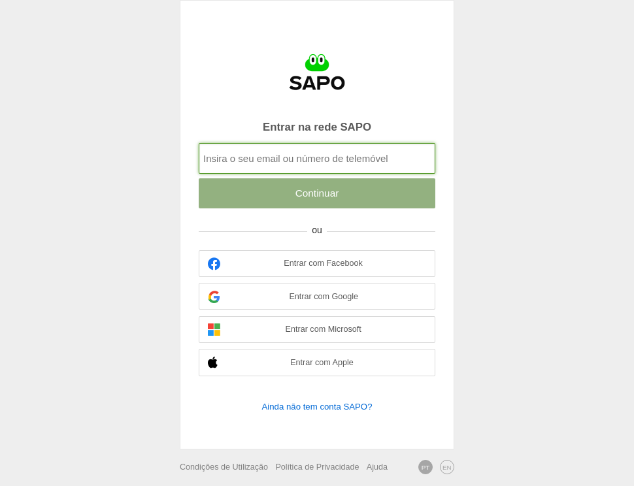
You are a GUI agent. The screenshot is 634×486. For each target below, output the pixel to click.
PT (426, 467)
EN (447, 467)
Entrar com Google (283, 297)
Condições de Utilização (224, 467)
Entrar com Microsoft (284, 329)
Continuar (317, 193)
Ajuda (377, 467)
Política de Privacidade (317, 467)
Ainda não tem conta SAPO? (316, 407)
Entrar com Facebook (285, 263)
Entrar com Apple (281, 363)
